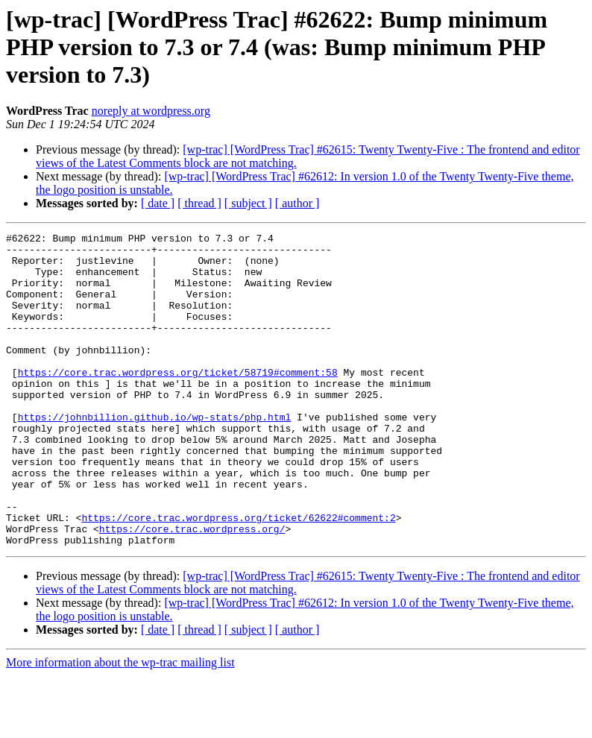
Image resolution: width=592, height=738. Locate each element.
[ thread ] (199, 203)
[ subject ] (248, 203)
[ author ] (297, 203)
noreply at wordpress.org (151, 110)
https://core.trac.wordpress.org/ (192, 589)
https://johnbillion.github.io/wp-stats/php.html (155, 454)
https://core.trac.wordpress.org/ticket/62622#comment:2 (238, 575)
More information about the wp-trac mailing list (120, 725)
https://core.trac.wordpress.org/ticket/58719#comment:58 (178, 401)
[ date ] (157, 203)
